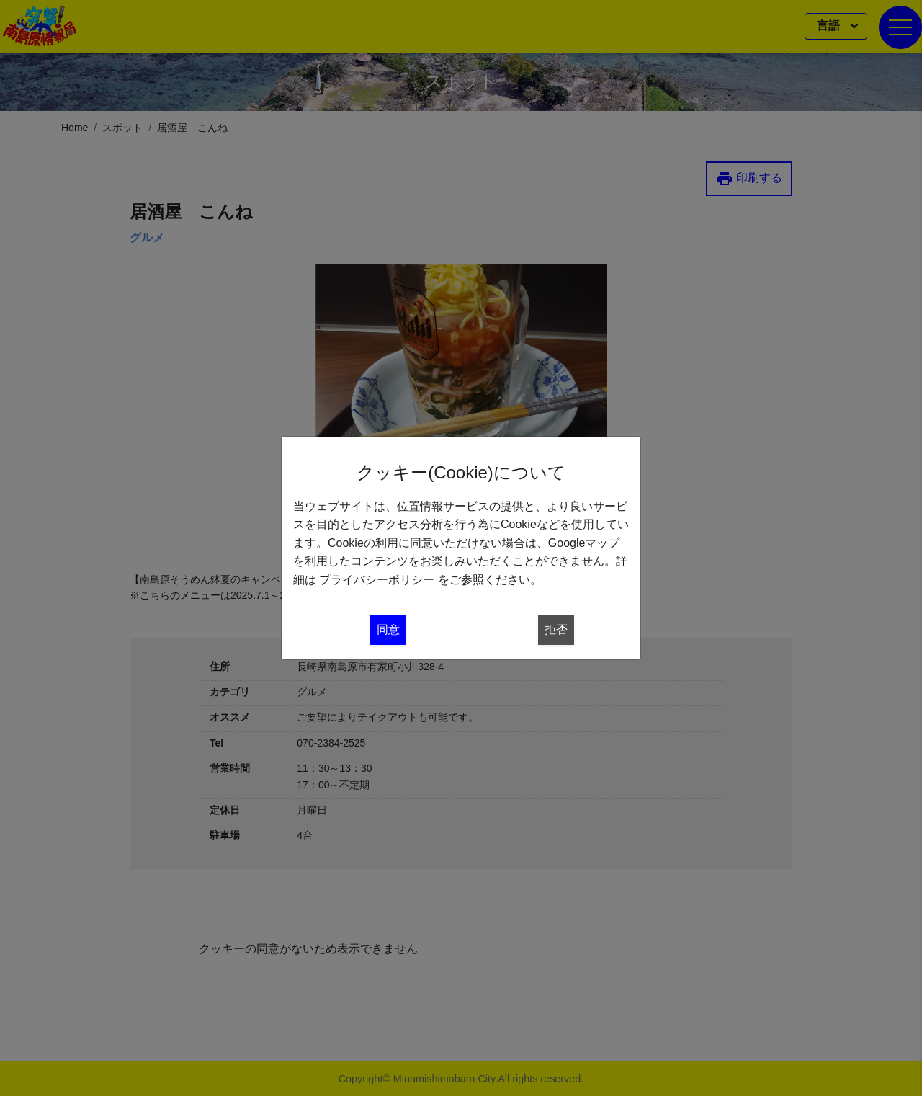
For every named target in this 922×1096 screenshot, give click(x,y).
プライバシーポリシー (376, 580)
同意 (388, 629)
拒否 (556, 629)
